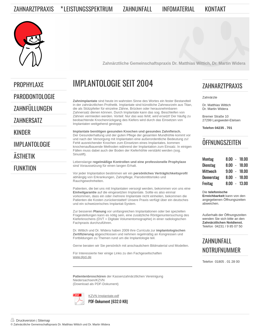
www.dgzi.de (82, 257)
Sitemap (44, 320)
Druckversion (23, 320)
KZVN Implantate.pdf (103, 296)
